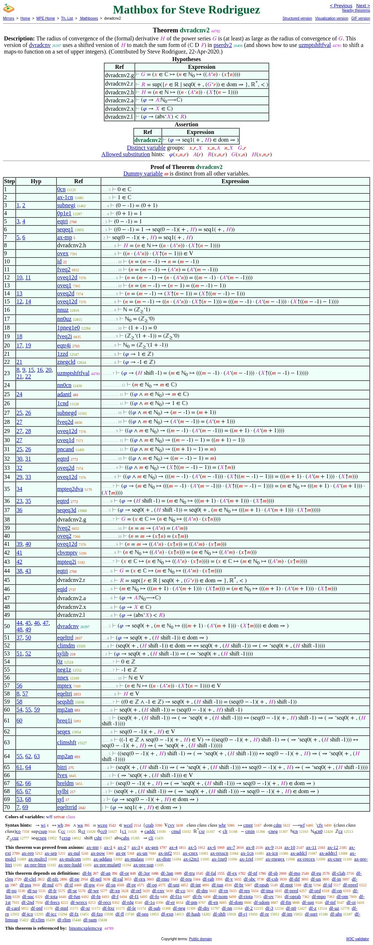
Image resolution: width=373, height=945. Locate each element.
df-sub (154, 908)
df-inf (330, 902)
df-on (337, 890)
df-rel (136, 890)
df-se (72, 890)
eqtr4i (64, 345)
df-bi (86, 873)
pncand (65, 449)
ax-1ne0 (219, 859)
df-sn (111, 884)
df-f (115, 896)
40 (28, 544)
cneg (273, 831)
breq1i (64, 720)
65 (19, 791)
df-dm (202, 890)
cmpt (248, 825)
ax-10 (289, 847)
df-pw (89, 884)
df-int (195, 884)
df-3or (144, 873)
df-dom (236, 902)
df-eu (316, 873)
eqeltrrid (67, 807)
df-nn (227, 908)
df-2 (249, 908)
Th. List (67, 18)
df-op (152, 884)
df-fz (73, 914)
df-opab (261, 884)
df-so (32, 890)
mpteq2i (66, 562)
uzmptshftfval (315, 45)
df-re (264, 914)
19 (28, 345)
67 (28, 791)
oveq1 (64, 285)
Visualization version (331, 18)
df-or (124, 873)
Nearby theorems (356, 10)
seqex (63, 731)
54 (19, 709)
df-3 (269, 908)
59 (37, 709)
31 (28, 459)
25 (19, 413)
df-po (11, 890)
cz (340, 831)
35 (28, 501)
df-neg (179, 908)
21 (19, 362)
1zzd (62, 354)
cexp (66, 837)
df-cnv (158, 890)
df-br (238, 884)
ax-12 (332, 847)
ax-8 (250, 847)
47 (45, 623)
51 (19, 653)
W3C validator (357, 939)
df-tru (189, 873)
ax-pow (98, 853)
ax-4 (173, 847)
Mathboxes (88, 18)
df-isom (220, 896)
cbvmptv (67, 553)
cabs (125, 837)
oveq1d (65, 440)
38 (19, 571)
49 (28, 629)
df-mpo (319, 896)
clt (225, 831)
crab (149, 825)
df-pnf (37, 908)
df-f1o (176, 896)
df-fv (197, 896)
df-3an (167, 873)
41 (19, 553)
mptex (64, 685)
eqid (62, 589)
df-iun (217, 884)
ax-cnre (334, 859)
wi (43, 825)
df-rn (223, 890)
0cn (61, 189)
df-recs (104, 902)
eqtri (62, 221)
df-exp (167, 914)
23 (19, 501)
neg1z (64, 669)
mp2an (65, 709)
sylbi (62, 791)
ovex (62, 253)
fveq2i (64, 336)
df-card (13, 908)
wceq (102, 825)
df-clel (30, 879)
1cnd (62, 403)
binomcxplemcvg (85, 928)
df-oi (351, 902)
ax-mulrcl (37, 859)
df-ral (118, 879)
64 (28, 767)
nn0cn (64, 385)
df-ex (232, 873)
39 (19, 544)
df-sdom (262, 902)
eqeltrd (65, 637)
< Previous (341, 5)
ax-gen (151, 847)
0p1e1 (64, 213)
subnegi (66, 205)
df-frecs (52, 902)
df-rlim (64, 919)
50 (28, 637)
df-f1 (134, 896)
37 (19, 637)
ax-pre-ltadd (70, 864)
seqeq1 (65, 229)
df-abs (336, 914)
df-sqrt (311, 914)
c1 (124, 831)
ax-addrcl (328, 853)
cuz (15, 837)
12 (19, 301)
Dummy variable (143, 173)
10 (19, 277)
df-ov (268, 896)
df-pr (131, 884)
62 (28, 756)
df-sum (90, 919)
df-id (327, 884)
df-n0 (291, 908)
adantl (64, 394)
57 (25, 693)
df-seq (143, 914)
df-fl (119, 914)
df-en (213, 902)
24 (19, 394)
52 (28, 653)
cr (83, 831)
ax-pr (121, 853)
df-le (131, 908)
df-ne (74, 879)
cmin (250, 831)
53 (19, 799)
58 (19, 701)
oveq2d (65, 293)
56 (19, 685)
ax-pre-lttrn (35, 864)
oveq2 (64, 536)
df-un (316, 879)
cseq (42, 837)
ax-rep (28, 853)
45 (28, 623)
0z (60, 661)
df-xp (115, 890)
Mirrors (8, 18)
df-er (170, 902)
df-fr (52, 890)
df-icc (51, 914)
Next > (363, 5)
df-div (203, 908)
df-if (68, 884)
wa (80, 825)
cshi (98, 837)
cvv (171, 825)
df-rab (208, 879)
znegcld (66, 362)
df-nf (252, 873)
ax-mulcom (70, 859)
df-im (287, 914)
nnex (62, 677)
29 (19, 477)
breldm (65, 783)
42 (19, 562)
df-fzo (97, 914)
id (59, 261)
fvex (62, 775)
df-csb (272, 879)
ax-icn (272, 853)
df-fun (74, 896)
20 (48, 370)
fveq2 (63, 269)
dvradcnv (40, 45)
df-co (180, 890)
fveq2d (65, 422)
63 (37, 756)
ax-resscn (219, 853)
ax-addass (103, 859)
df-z (313, 908)
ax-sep (51, 853)
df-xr (85, 908)
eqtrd (63, 459)
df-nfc (53, 879)
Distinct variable (146, 148)
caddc (150, 831)
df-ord (315, 890)
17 (19, 345)
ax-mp (64, 237)
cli (151, 837)
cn (296, 831)
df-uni (174, 884)
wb (60, 825)
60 (19, 720)
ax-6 (212, 847)
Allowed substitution (125, 154)
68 (28, 799)
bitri (62, 767)
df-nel (96, 879)
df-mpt (286, 884)
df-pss (25, 884)
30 (19, 459)
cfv (320, 825)
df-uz (334, 908)
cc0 (103, 831)
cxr (202, 831)
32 (19, 468)
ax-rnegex (275, 859)
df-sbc (250, 879)
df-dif (294, 879)
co (18, 831)
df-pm (191, 902)
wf (302, 825)
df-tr (308, 884)
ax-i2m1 (191, 859)
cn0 (319, 831)
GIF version (360, 18)
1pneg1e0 (68, 327)
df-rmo (162, 879)
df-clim (37, 919)
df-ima (267, 890)
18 (19, 336)
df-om (342, 896)
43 (28, 571)
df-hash (193, 914)
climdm (66, 645)
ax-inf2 (165, 853)
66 (28, 783)
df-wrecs (79, 902)
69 (25, 807)
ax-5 (192, 847)
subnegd (66, 413)
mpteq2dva (70, 489)
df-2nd (27, 902)
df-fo (154, 896)
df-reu (186, 879)
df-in (336, 879)
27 (19, 422)
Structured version (297, 18)
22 (28, 376)
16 (40, 370)
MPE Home (45, 18)
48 (19, 629)
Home (25, 18)
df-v (229, 879)
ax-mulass (134, 859)
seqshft (65, 701)
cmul (176, 831)
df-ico (27, 914)
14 (28, 301)
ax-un (142, 853)
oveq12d (67, 277)
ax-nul (74, 853)
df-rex (139, 879)
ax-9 (269, 847)
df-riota (246, 896)
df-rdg (128, 902)
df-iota (51, 896)
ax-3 (135, 847)
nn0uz (64, 319)
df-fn (96, 896)
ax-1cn (65, 197)
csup (42, 831)
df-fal (210, 873)
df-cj (242, 914)
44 (19, 623)
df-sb (273, 873)
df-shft (219, 914)
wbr (222, 825)
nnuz (62, 310)
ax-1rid (246, 859)
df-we (93, 890)
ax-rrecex (306, 859)
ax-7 (231, 847)
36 (19, 510)
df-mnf (61, 908)
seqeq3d (66, 510)
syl (60, 799)
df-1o (150, 902)
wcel (128, 825)
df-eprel (350, 884)
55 (28, 709)
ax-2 (122, 847)
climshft (66, 742)
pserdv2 (222, 45)
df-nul (48, 884)
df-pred (291, 890)
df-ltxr (108, 908)
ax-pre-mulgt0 (107, 864)
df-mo (294, 873)
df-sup (308, 902)
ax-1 (108, 847)
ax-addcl (299, 853)
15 (31, 370)
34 (19, 489)
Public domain (200, 939)
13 (19, 293)
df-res (244, 890)
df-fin (285, 902)
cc (63, 831)
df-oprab (292, 896)
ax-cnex (190, 853)
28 (28, 431)
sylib (62, 653)
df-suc (28, 896)
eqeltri (64, 693)
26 (28, 413)
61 (19, 767)
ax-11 (311, 847)
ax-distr (163, 859)
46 (37, 623)
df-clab (338, 873)
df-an (105, 873)
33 (28, 477)
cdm (278, 825)
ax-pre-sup (143, 864)
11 (28, 277)
